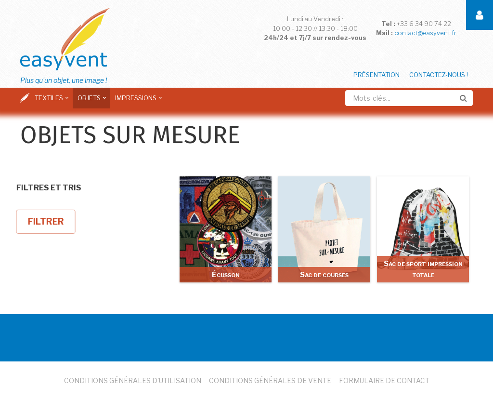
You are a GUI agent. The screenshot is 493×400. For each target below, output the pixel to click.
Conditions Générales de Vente (270, 380)
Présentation (376, 75)
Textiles (50, 101)
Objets (90, 101)
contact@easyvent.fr (425, 33)
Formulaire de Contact (384, 380)
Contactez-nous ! (438, 75)
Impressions (137, 101)
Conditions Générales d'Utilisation (132, 380)
